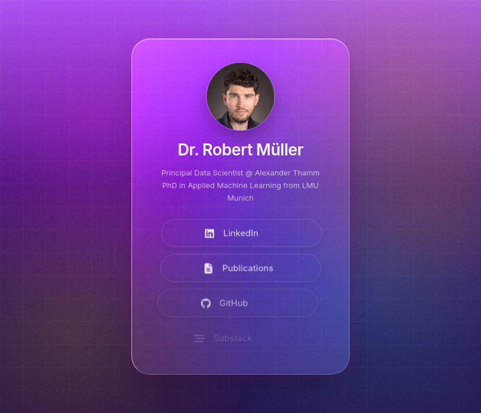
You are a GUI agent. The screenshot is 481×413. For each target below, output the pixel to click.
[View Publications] (238, 269)
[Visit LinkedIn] (241, 234)
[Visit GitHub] (233, 304)
